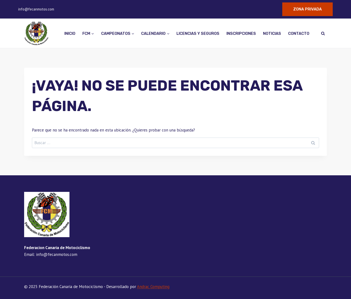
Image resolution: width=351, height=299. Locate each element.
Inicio (69, 33)
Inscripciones (241, 33)
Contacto (298, 33)
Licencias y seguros (197, 33)
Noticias (272, 33)
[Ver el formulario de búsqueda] (323, 33)
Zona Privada (307, 9)
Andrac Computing (153, 286)
